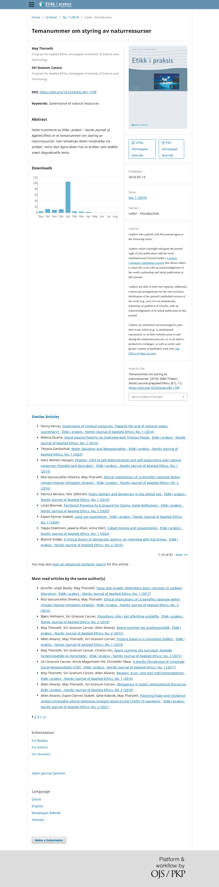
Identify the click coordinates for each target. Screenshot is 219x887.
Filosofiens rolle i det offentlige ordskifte (128, 616)
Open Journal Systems (48, 773)
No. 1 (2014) (71, 17)
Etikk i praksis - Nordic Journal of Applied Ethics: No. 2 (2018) (87, 690)
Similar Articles (45, 416)
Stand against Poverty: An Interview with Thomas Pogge (107, 437)
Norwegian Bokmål (46, 813)
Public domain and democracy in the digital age (125, 494)
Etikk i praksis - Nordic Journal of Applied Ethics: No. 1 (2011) (130, 667)
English (37, 806)
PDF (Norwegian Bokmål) (170, 149)
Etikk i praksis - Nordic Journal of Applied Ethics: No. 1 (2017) (105, 593)
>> (44, 716)
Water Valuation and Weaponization (99, 449)
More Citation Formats (147, 397)
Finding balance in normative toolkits (145, 639)
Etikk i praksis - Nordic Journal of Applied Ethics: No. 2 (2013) (135, 656)
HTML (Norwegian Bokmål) (140, 149)
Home (36, 17)
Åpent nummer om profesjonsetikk (143, 627)
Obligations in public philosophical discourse (151, 684)
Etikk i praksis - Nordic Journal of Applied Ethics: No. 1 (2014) (108, 432)
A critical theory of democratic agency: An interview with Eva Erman (115, 539)
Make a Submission (49, 840)
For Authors (40, 747)
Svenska (38, 819)
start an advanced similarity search (79, 564)
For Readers (40, 740)
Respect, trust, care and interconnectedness (151, 673)
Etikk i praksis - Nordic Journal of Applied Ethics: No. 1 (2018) (87, 678)
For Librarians (41, 754)
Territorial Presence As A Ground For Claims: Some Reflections (111, 505)
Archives (51, 17)
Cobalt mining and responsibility (133, 528)
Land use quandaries (91, 516)
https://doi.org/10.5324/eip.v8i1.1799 (68, 92)
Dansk (36, 799)
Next (179, 555)
